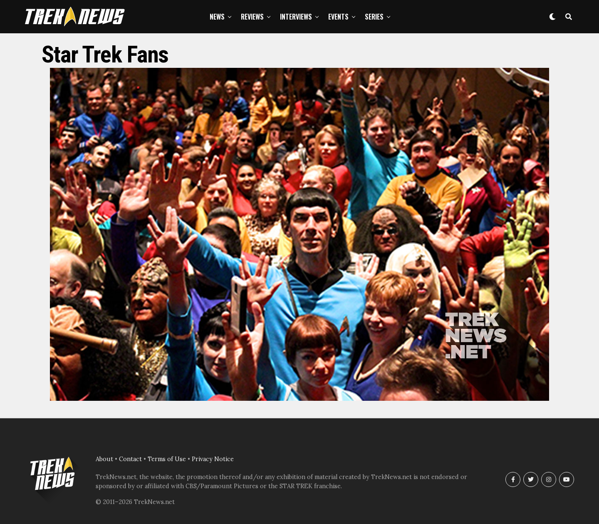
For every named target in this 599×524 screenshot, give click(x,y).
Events (338, 17)
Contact (130, 459)
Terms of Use (167, 459)
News (217, 17)
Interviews (296, 17)
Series (374, 17)
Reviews (252, 17)
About (104, 459)
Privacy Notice (213, 459)
